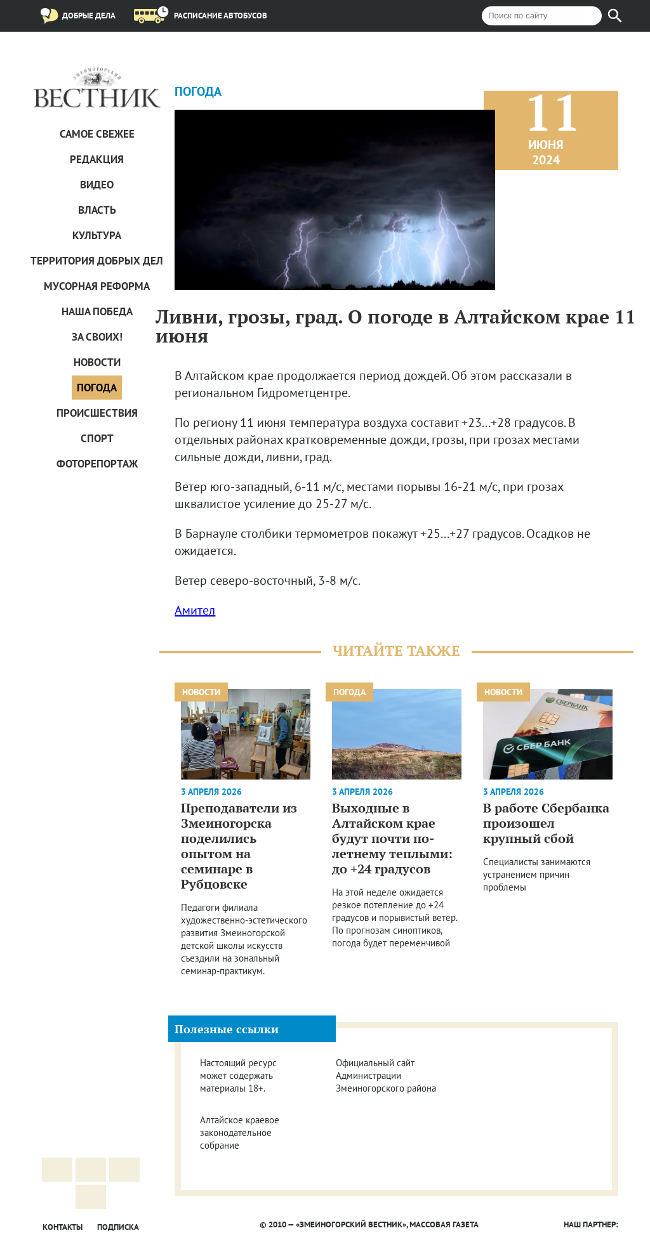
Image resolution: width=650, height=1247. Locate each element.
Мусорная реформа (97, 286)
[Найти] (615, 15)
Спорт (97, 438)
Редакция (97, 159)
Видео (97, 185)
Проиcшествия (97, 413)
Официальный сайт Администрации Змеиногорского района (386, 1075)
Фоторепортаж (97, 464)
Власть (97, 210)
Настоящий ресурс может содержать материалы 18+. (238, 1075)
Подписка (118, 1227)
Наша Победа (97, 311)
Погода (97, 388)
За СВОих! (97, 337)
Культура (96, 235)
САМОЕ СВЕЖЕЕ (97, 134)
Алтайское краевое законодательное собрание (239, 1132)
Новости (97, 362)
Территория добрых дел (96, 261)
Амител (195, 610)
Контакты (63, 1227)
